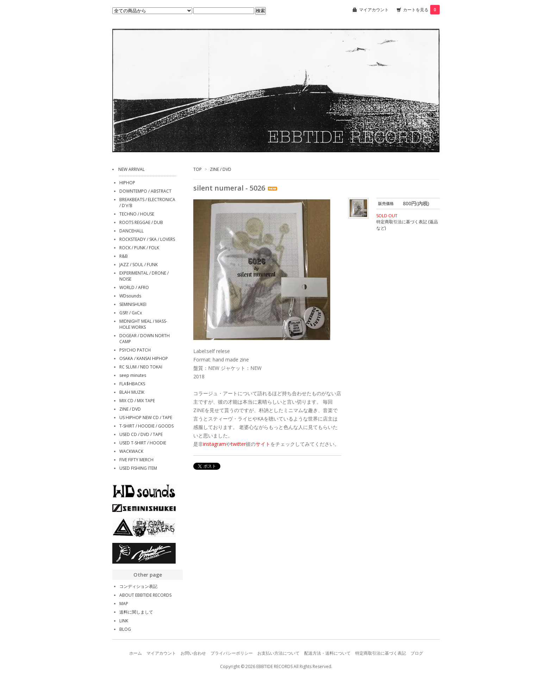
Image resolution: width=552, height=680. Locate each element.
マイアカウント (374, 10)
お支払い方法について (278, 653)
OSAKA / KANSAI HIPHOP (143, 358)
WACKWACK (131, 451)
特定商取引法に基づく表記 (380, 653)
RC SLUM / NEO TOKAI (140, 367)
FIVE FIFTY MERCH (136, 460)
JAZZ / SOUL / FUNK (138, 265)
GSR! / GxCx (130, 313)
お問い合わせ (193, 653)
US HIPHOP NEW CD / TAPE (145, 418)
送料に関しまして (136, 612)
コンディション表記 (138, 586)
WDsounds (130, 296)
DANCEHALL (131, 231)
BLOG (125, 629)
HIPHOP (127, 183)
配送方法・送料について (327, 653)
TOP (197, 169)
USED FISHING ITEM (138, 468)
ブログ (416, 653)
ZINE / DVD (220, 169)
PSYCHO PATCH (135, 350)
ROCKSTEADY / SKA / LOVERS (147, 239)
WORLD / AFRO (134, 287)
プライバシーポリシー (232, 653)
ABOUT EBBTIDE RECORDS (145, 595)
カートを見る (421, 10)
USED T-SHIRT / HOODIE (142, 443)
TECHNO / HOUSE (136, 214)
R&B (123, 256)
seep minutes (132, 375)
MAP (123, 604)
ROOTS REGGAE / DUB (141, 222)
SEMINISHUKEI (132, 304)
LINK (123, 621)
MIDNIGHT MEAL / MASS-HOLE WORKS (143, 324)
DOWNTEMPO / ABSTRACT (145, 191)
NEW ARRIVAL (131, 169)
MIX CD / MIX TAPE (137, 401)
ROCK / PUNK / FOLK (139, 248)
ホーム (135, 653)
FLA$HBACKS (132, 384)
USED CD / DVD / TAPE (141, 434)
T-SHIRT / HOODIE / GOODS (146, 426)
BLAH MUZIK (131, 392)
